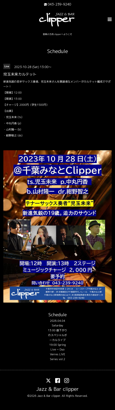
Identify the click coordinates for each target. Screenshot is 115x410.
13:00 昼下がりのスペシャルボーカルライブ (57, 335)
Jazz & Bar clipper (57, 388)
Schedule (57, 51)
